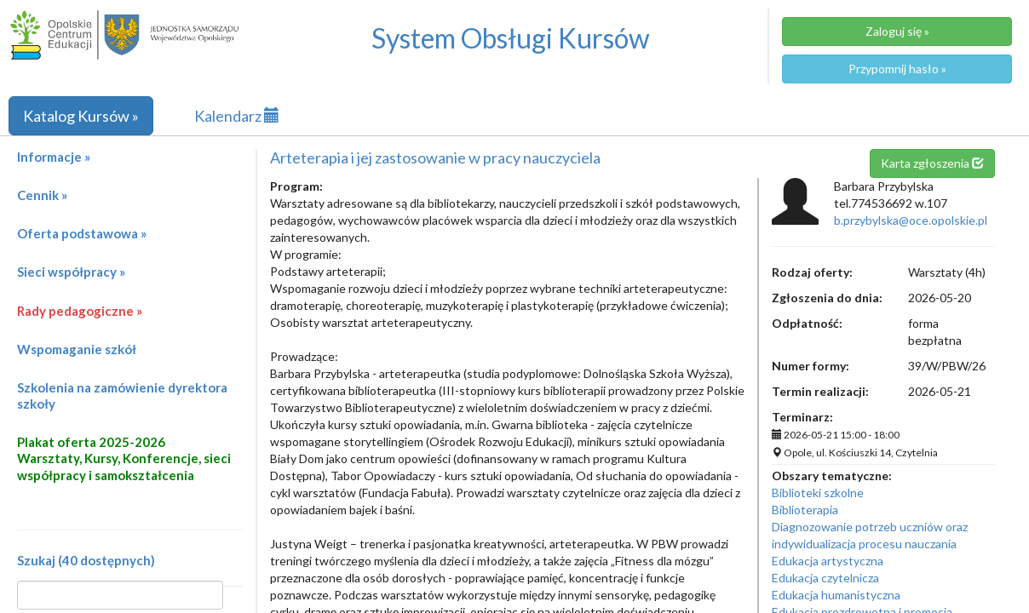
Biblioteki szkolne (818, 492)
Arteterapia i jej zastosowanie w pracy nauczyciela (435, 157)
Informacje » (53, 156)
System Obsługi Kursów (510, 37)
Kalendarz (236, 115)
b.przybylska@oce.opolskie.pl (910, 220)
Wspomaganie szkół (76, 349)
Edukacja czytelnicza (825, 577)
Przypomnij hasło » (897, 68)
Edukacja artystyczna (827, 560)
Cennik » (42, 195)
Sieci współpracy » (71, 271)
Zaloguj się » (897, 31)
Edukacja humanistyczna (836, 594)
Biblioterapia (805, 509)
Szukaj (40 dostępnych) (86, 560)
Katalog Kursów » (81, 115)
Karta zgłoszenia (932, 163)
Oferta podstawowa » (82, 233)
